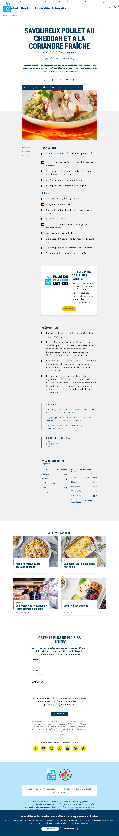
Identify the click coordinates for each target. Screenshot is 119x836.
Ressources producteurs (43, 2)
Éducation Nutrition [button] (57, 8)
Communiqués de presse (87, 2)
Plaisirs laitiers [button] (39, 8)
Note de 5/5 (56, 52)
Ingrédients (26, 147)
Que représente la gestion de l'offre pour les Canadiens (31, 607)
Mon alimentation (59, 792)
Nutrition (25, 155)
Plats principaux (67, 58)
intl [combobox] (113, 2)
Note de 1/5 (44, 52)
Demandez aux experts (26, 2)
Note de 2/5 (47, 52)
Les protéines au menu (76, 605)
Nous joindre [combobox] (70, 2)
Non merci (69, 829)
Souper (48, 58)
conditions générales (80, 823)
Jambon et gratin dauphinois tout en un (79, 565)
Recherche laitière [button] (76, 8)
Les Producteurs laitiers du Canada (7, 7)
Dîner (56, 58)
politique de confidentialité (74, 732)
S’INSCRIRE (69, 309)
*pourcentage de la (81, 501)
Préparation (26, 151)
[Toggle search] (115, 7)
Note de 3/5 (50, 52)
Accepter (50, 829)
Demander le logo (58, 2)
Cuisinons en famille (84, 789)
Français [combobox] (102, 2)
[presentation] (59, 691)
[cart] (109, 7)
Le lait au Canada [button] (23, 8)
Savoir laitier (65, 789)
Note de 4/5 (53, 52)
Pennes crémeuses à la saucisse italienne (28, 565)
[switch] (62, 87)
